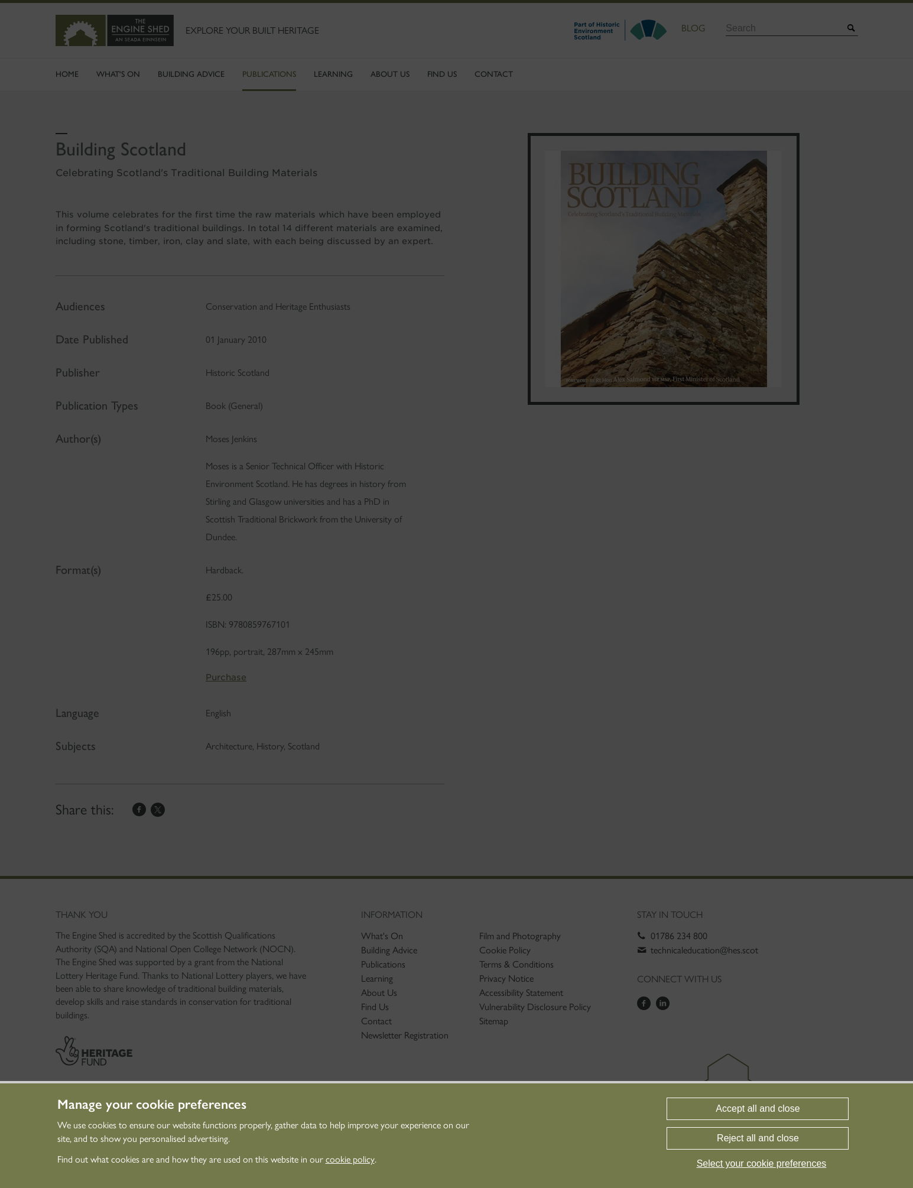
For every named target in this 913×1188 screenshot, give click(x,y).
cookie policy (350, 1159)
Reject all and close (758, 1138)
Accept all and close (758, 1108)
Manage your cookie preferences (151, 1105)
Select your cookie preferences (762, 1163)
